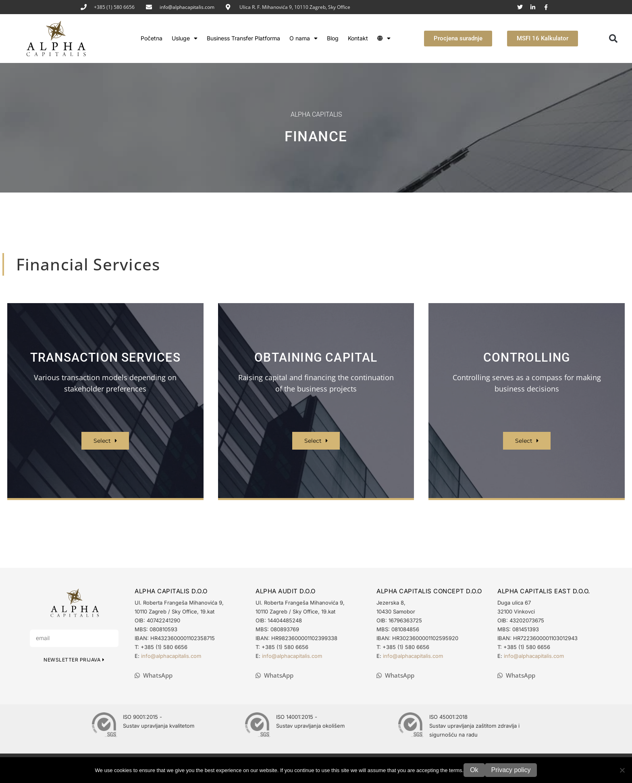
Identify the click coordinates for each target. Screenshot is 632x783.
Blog (333, 38)
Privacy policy (511, 769)
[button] (613, 38)
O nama (303, 38)
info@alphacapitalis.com (187, 7)
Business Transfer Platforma (243, 38)
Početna (151, 38)
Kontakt (358, 38)
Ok (474, 769)
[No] (622, 770)
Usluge (185, 38)
